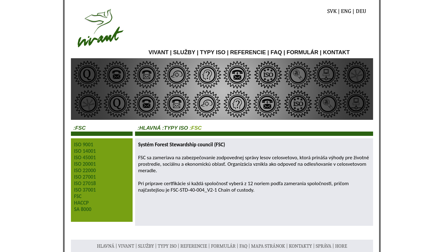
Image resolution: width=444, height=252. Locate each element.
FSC (78, 196)
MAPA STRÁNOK (268, 246)
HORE (341, 246)
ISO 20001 (85, 164)
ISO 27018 (85, 183)
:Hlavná (149, 128)
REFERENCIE (248, 52)
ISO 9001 (83, 144)
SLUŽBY (184, 52)
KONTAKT (336, 52)
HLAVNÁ (106, 246)
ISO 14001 (85, 151)
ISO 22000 (85, 170)
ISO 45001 (85, 157)
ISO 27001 (85, 177)
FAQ (276, 52)
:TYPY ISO (174, 128)
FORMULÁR (302, 52)
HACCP (81, 203)
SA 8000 (82, 209)
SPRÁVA (324, 246)
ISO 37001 (85, 190)
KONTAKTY (301, 246)
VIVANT (159, 52)
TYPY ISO (213, 52)
